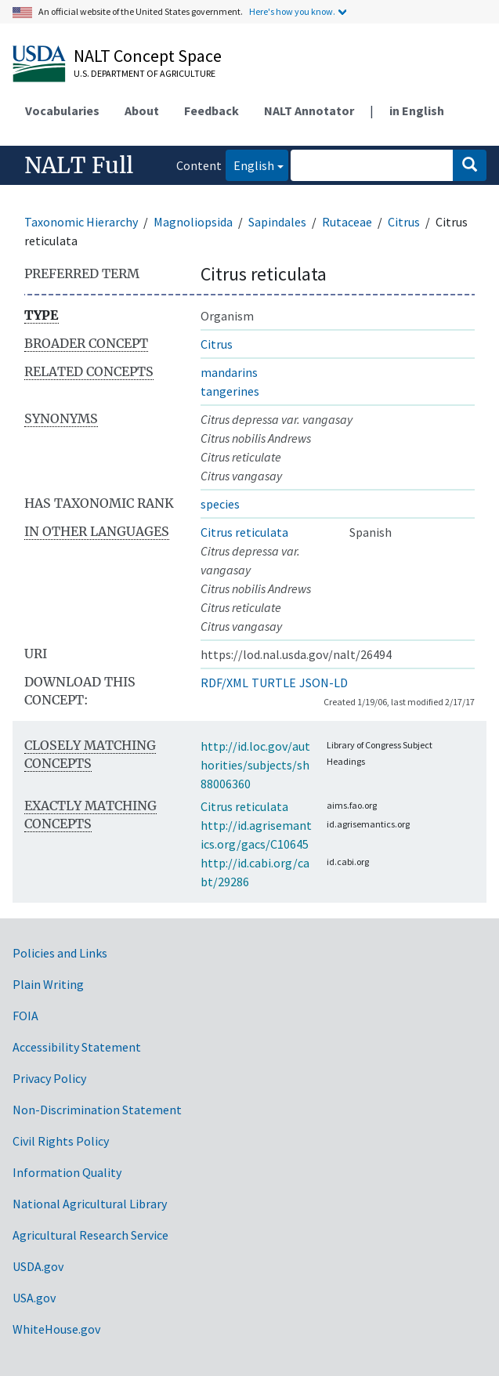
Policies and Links (60, 953)
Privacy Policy (49, 1078)
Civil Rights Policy (61, 1141)
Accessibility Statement (77, 1047)
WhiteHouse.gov (56, 1329)
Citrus (404, 222)
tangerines (230, 391)
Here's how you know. (292, 11)
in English (416, 110)
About (142, 110)
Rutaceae (347, 222)
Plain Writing (48, 984)
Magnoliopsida (193, 222)
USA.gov (34, 1297)
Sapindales (277, 222)
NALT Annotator (309, 110)
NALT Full (78, 165)
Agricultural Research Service (90, 1235)
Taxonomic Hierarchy (81, 222)
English (250, 164)
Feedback (211, 110)
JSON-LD (323, 682)
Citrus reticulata (244, 532)
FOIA (25, 1015)
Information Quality (67, 1172)
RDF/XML (224, 682)
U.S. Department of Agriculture (144, 73)
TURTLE (273, 682)
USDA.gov (38, 1266)
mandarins (229, 372)
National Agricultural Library (90, 1203)
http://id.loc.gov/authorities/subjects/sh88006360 (255, 764)
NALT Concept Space (148, 56)
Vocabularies (62, 110)
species (220, 504)
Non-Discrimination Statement (97, 1109)
